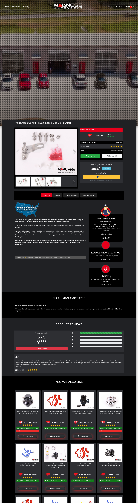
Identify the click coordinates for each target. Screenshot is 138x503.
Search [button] (119, 7)
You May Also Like (71, 195)
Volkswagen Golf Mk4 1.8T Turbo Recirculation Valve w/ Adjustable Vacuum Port (55, 465)
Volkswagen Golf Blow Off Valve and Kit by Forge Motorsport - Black (27, 412)
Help (111, 7)
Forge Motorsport (116, 150)
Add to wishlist (112, 156)
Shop (7, 7)
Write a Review (41, 348)
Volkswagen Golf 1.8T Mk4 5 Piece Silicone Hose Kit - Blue (55, 412)
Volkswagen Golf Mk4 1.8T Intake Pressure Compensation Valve (110, 464)
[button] (74, 152)
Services (16, 7)
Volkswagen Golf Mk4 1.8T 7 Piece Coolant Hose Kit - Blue (27, 464)
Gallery (26, 7)
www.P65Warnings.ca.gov (62, 257)
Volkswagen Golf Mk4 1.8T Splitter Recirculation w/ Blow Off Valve (82, 412)
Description (46, 195)
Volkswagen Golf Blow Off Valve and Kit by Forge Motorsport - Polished (110, 412)
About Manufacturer (89, 195)
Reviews (58, 195)
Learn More (106, 168)
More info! (119, 142)
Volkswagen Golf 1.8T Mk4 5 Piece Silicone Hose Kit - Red (83, 464)
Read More (106, 259)
